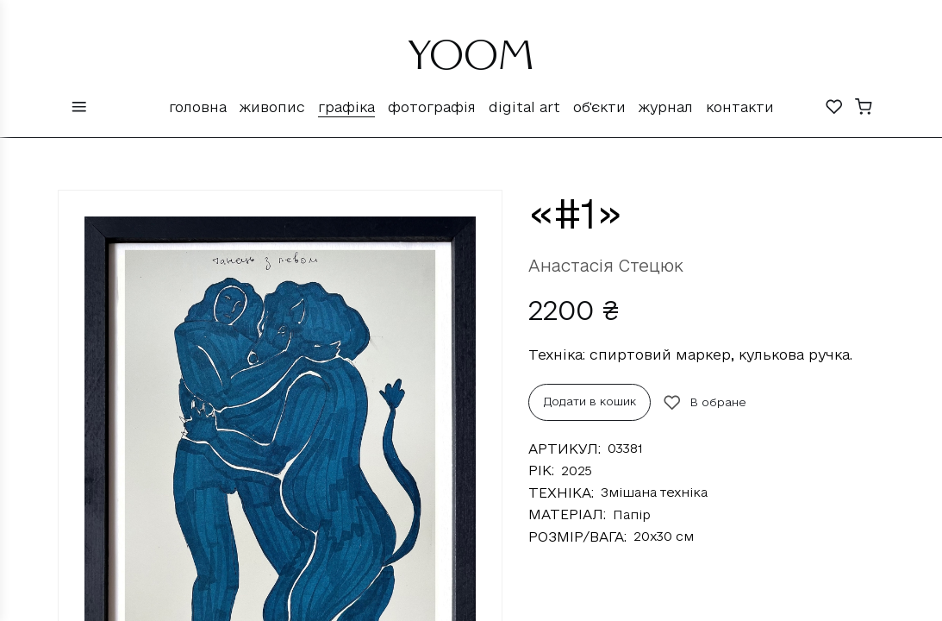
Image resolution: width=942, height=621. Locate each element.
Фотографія (432, 107)
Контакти (740, 107)
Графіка (346, 107)
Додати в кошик (590, 401)
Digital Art (524, 107)
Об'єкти (599, 107)
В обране (705, 402)
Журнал (666, 107)
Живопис (272, 107)
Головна (198, 107)
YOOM (471, 62)
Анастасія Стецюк (605, 265)
